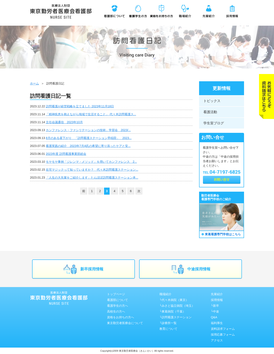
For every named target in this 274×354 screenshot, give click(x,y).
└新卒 (215, 305)
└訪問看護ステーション (175, 317)
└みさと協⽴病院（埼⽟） (177, 305)
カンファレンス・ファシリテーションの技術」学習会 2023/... (88, 130)
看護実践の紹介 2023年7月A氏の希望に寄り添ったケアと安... (88, 146)
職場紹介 (165, 294)
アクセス (217, 340)
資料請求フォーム (223, 328)
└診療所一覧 (168, 323)
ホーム (34, 83)
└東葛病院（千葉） (172, 311)
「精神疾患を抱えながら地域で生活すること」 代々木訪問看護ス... (91, 114)
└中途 (215, 311)
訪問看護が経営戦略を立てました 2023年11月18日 (80, 106)
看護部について (117, 300)
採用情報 (217, 300)
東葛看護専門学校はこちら (223, 234)
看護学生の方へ (117, 305)
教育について (168, 328)
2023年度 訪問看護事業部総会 (66, 154)
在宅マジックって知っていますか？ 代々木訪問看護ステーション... (92, 169)
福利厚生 (217, 323)
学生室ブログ (213, 123)
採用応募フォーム (223, 334)
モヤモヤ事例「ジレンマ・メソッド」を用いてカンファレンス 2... (91, 161)
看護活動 (210, 112)
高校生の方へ (116, 311)
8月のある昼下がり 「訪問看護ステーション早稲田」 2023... (89, 138)
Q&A (214, 317)
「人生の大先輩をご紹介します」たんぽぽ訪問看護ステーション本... (92, 177)
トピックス (211, 101)
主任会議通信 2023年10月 (64, 122)
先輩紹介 (217, 294)
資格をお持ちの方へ (120, 317)
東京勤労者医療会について (125, 323)
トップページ (116, 294)
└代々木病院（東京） (174, 300)
